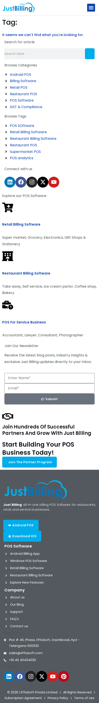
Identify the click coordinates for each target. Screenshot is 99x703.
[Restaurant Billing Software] (7, 256)
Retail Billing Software (21, 224)
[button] (91, 7)
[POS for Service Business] (7, 305)
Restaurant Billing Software (26, 273)
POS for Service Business (24, 322)
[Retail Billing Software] (7, 207)
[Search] (90, 53)
